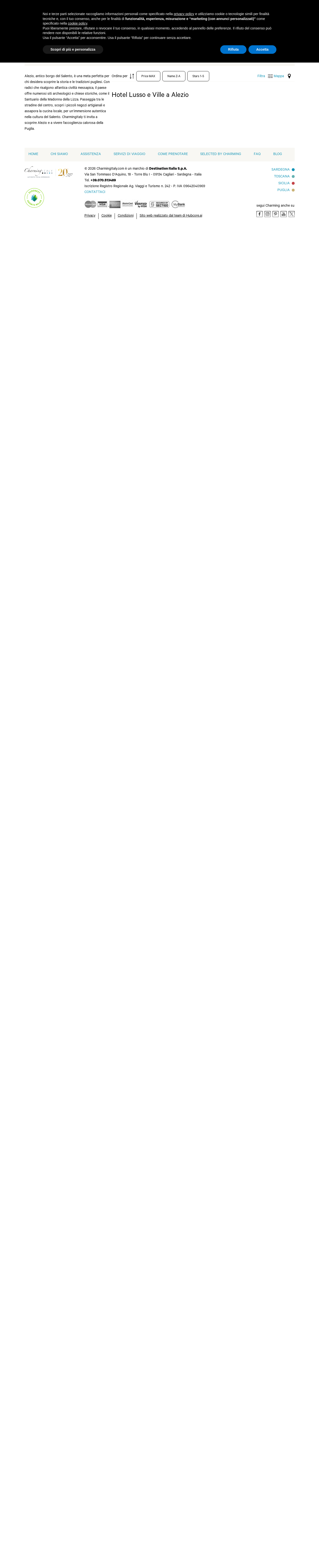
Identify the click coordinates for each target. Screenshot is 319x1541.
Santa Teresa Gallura (87, 484)
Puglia (283, 1503)
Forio (41, 450)
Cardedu (44, 706)
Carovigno (46, 714)
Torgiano (84, 912)
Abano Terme (48, 267)
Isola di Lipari (48, 520)
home (33, 1467)
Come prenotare (173, 1467)
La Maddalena (48, 528)
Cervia (42, 384)
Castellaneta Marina (47, 1216)
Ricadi (81, 399)
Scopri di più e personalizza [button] (73, 49)
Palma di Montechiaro (87, 1197)
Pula (80, 1031)
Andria (42, 632)
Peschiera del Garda (87, 343)
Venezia (83, 792)
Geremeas (45, 1043)
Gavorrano (46, 1261)
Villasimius (85, 1126)
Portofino (84, 1024)
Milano (42, 931)
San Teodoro (87, 714)
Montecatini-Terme (87, 269)
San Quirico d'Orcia (86, 1056)
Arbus (42, 1175)
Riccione (83, 407)
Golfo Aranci (47, 489)
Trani (80, 784)
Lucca (42, 1277)
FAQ (257, 1467)
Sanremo (83, 458)
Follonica (44, 1253)
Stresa (81, 513)
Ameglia (44, 283)
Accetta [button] (262, 49)
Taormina (84, 768)
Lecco (42, 544)
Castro (42, 989)
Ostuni (82, 663)
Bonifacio (45, 345)
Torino (82, 529)
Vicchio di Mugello (84, 921)
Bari (40, 648)
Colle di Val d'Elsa (46, 863)
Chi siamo (59, 1467)
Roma (81, 884)
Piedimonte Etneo (86, 673)
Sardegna (281, 1482)
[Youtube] (284, 1526)
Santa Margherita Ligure (85, 470)
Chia (41, 996)
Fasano (43, 768)
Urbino (82, 560)
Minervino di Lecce (87, 959)
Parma (81, 318)
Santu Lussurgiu (90, 1253)
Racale (82, 384)
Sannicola (84, 450)
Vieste (81, 583)
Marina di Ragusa (45, 1095)
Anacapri (44, 1168)
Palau (81, 294)
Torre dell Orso (89, 776)
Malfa (41, 559)
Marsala (83, 1164)
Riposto (83, 694)
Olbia (80, 279)
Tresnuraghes (88, 1292)
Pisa (79, 1207)
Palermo (83, 302)
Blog (277, 1467)
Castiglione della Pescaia (51, 1236)
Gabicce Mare (48, 466)
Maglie (42, 1086)
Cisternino (46, 753)
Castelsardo (47, 376)
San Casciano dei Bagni (87, 704)
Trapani (82, 1285)
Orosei (81, 656)
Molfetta (83, 624)
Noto (80, 992)
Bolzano (44, 965)
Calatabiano (47, 691)
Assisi (41, 826)
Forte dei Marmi (50, 458)
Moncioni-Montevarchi (87, 828)
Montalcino (86, 838)
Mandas (43, 904)
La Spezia (45, 536)
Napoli (81, 1187)
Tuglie (81, 552)
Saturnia (83, 1102)
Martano (44, 1117)
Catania (43, 745)
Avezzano (45, 314)
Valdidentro (86, 568)
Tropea (82, 545)
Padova (82, 287)
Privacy (89, 1528)
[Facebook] (259, 1526)
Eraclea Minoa (49, 1246)
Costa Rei (45, 1004)
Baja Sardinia (48, 329)
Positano (83, 1222)
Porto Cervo (86, 361)
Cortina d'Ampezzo (46, 401)
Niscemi (83, 977)
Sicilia (284, 1496)
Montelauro (86, 640)
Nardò (81, 648)
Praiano (83, 1230)
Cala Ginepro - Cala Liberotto (49, 673)
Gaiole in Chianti (51, 473)
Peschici (83, 333)
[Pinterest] (276, 1526)
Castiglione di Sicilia (48, 735)
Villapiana (84, 591)
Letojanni (45, 792)
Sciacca (82, 1269)
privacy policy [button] (184, 14)
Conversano (47, 873)
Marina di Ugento (45, 1107)
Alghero (43, 1160)
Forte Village (48, 1020)
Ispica (41, 1051)
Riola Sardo (86, 1246)
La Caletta (45, 784)
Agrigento (45, 1152)
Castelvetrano (49, 1226)
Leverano (45, 1066)
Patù (80, 325)
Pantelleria (85, 1016)
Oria (79, 861)
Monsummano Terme (49, 596)
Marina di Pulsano (84, 1154)
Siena (81, 892)
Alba (41, 275)
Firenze (43, 888)
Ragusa (82, 1039)
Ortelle (82, 1000)
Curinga (43, 419)
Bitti (40, 834)
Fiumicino (45, 442)
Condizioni (126, 1528)
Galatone (44, 1027)
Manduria (45, 1285)
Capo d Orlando (50, 361)
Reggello (83, 392)
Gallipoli (44, 896)
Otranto (83, 1008)
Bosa (41, 1183)
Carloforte (45, 1207)
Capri (41, 1199)
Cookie (106, 1528)
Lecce (42, 1059)
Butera (42, 973)
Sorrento (83, 1277)
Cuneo (42, 1012)
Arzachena (46, 298)
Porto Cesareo (88, 1214)
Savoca (82, 753)
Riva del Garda (88, 415)
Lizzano (43, 1269)
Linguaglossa (48, 800)
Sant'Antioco (87, 1066)
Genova (43, 1035)
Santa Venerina (89, 733)
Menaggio (45, 586)
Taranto (83, 521)
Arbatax (43, 640)
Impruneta (45, 497)
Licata (42, 551)
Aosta (42, 290)
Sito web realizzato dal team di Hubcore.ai (171, 1528)
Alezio (42, 957)
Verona (82, 576)
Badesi (42, 322)
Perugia (83, 869)
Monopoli (84, 632)
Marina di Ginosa (45, 569)
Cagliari (43, 981)
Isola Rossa (46, 512)
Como (42, 392)
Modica (82, 969)
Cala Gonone (48, 683)
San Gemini (86, 435)
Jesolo (42, 776)
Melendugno (47, 579)
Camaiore (45, 1191)
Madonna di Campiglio (47, 1076)
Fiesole (43, 880)
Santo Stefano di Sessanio (90, 496)
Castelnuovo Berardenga (47, 851)
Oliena (81, 853)
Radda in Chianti (90, 877)
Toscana (282, 1489)
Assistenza (91, 1467)
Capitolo (44, 698)
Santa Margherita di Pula (87, 1079)
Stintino (83, 506)
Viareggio (84, 1300)
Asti (40, 306)
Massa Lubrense (90, 1172)
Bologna (44, 337)
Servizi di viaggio (129, 1467)
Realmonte (85, 1238)
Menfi (81, 1179)
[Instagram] (267, 1526)
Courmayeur (47, 411)
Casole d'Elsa (48, 842)
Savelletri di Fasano (86, 743)
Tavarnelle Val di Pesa (90, 902)
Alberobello (46, 624)
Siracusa (83, 761)
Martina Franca (50, 912)
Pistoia (82, 353)
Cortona (44, 761)
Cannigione (46, 353)
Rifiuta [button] (233, 49)
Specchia (84, 1110)
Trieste (82, 537)
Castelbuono (47, 368)
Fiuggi (42, 435)
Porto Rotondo (89, 368)
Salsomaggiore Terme (88, 425)
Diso (40, 427)
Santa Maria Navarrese (86, 724)
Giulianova (46, 481)
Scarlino (83, 1261)
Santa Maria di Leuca (88, 1093)
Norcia (82, 985)
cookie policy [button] (77, 23)
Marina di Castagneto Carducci (46, 1297)
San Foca (84, 1047)
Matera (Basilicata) (46, 921)
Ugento (82, 1118)
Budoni (43, 663)
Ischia (41, 505)
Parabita (83, 310)
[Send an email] (94, 1505)
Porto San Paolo (90, 376)
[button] (93, 1438)
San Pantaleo (87, 442)
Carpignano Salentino (47, 724)
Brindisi (43, 656)
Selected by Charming (220, 1467)
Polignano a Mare (86, 685)
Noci (80, 845)
